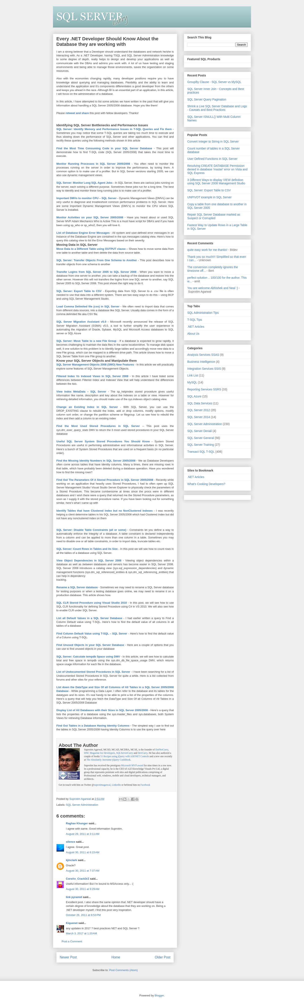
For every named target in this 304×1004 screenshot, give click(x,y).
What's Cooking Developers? (206, 484)
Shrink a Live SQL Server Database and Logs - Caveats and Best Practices (217, 108)
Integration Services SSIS (204, 368)
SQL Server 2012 (198, 410)
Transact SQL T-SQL (200, 451)
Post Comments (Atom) (123, 970)
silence (70, 841)
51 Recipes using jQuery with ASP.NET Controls (124, 756)
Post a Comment (72, 941)
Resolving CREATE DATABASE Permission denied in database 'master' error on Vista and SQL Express (217, 169)
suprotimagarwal (102, 785)
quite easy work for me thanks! (207, 249)
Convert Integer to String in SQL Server (213, 141)
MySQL (192, 382)
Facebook (145, 785)
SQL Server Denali (199, 431)
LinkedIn (116, 785)
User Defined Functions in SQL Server (212, 158)
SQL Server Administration (82, 804)
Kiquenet (72, 923)
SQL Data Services (199, 403)
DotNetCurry (161, 749)
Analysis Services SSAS (203, 354)
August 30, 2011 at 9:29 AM (82, 889)
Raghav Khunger (77, 823)
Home (115, 957)
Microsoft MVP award (132, 765)
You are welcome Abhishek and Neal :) (212, 288)
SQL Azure (194, 396)
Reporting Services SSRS (204, 389)
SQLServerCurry (124, 753)
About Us (193, 333)
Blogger (159, 995)
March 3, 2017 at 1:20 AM (81, 933)
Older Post (162, 957)
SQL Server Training (200, 444)
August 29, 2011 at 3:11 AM (82, 834)
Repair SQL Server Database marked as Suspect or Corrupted (213, 216)
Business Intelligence (201, 361)
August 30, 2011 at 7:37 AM (82, 870)
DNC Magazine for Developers (99, 753)
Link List (192, 375)
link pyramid (74, 897)
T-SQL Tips (194, 319)
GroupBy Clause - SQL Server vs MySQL (214, 82)
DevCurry (143, 753)
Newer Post (68, 957)
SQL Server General (200, 438)
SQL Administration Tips (203, 312)
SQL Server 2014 (198, 417)
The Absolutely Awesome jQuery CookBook (108, 759)
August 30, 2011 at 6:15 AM (82, 852)
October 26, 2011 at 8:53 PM (83, 915)
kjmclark (71, 860)
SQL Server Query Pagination (206, 99)
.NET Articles (195, 326)
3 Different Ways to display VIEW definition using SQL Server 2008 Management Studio (216, 181)
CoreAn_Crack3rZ (77, 878)
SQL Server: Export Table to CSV (209, 190)
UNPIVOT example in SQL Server (209, 197)
